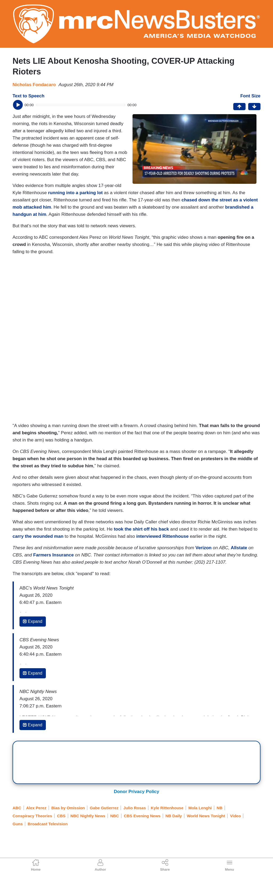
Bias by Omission (68, 808)
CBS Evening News (142, 816)
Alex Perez (36, 808)
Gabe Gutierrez (104, 808)
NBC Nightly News (87, 816)
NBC (114, 816)
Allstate (239, 547)
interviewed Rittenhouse (162, 536)
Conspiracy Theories (32, 816)
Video (235, 816)
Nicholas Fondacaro (34, 84)
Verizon (203, 547)
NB (220, 808)
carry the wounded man (38, 536)
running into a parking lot (75, 192)
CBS (61, 816)
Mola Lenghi (200, 808)
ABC (17, 808)
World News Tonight (206, 816)
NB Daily (173, 816)
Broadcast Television (48, 824)
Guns (18, 824)
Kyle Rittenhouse (167, 808)
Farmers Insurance (53, 555)
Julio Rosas (134, 808)
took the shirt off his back (141, 529)
